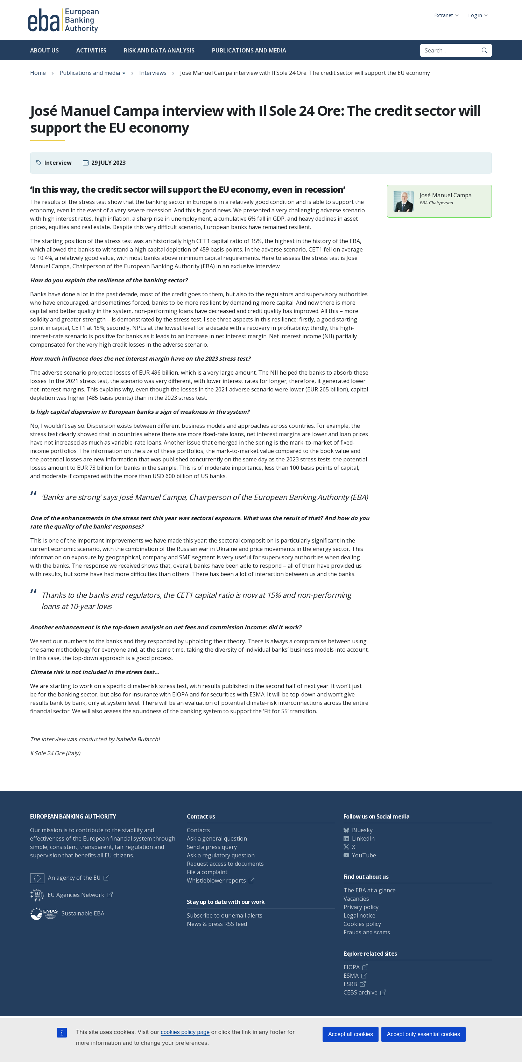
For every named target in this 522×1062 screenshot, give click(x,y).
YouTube (364, 855)
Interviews (153, 73)
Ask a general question (217, 838)
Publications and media (249, 50)
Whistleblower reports (216, 880)
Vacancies (356, 898)
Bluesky (362, 830)
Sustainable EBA (67, 913)
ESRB (350, 984)
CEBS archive (361, 992)
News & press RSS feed (217, 924)
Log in (475, 15)
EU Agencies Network (67, 895)
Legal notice (359, 915)
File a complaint (207, 872)
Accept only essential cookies (423, 1034)
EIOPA (352, 967)
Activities (91, 50)
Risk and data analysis (159, 50)
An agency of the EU (65, 878)
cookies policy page (185, 1032)
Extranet (443, 15)
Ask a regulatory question (221, 855)
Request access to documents (225, 864)
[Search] (484, 50)
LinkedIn (363, 838)
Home (38, 73)
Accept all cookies (350, 1034)
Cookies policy (362, 924)
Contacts (198, 830)
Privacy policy (361, 907)
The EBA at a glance (370, 890)
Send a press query (212, 847)
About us (44, 50)
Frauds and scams (367, 932)
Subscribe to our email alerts (224, 915)
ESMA (351, 975)
